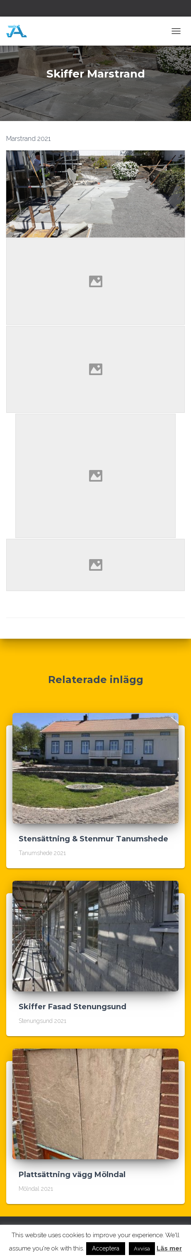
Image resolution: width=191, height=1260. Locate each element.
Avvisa (142, 1248)
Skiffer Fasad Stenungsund (72, 1006)
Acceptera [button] (105, 1248)
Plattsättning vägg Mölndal (72, 1174)
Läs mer (169, 1248)
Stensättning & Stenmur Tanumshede (93, 838)
